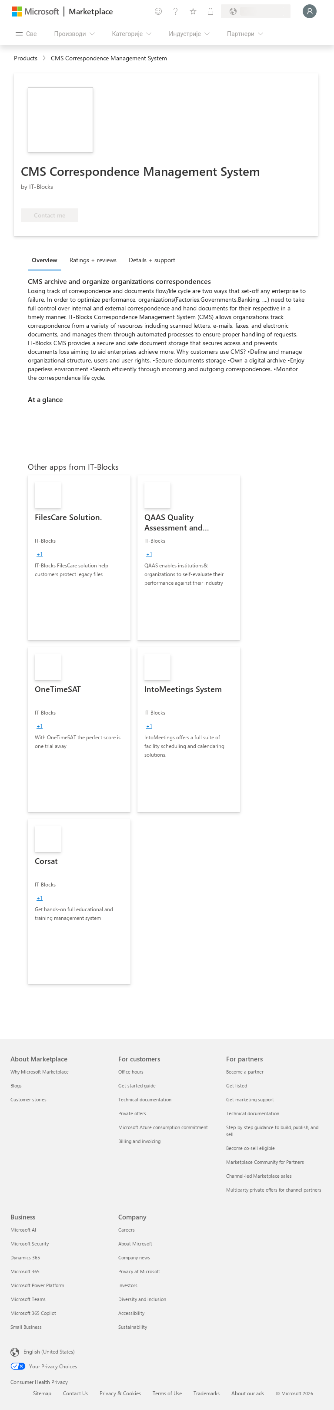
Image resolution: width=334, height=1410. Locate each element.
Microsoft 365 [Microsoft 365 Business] (25, 1271)
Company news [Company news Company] (134, 1257)
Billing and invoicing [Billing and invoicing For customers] (139, 1141)
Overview (44, 260)
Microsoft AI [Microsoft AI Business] (23, 1229)
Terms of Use (167, 1393)
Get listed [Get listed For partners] (236, 1085)
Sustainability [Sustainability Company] (132, 1327)
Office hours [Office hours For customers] (131, 1071)
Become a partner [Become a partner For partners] (245, 1071)
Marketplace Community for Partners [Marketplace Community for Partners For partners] (265, 1162)
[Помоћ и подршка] (176, 11)
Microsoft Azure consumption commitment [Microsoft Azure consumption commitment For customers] (163, 1127)
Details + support (152, 260)
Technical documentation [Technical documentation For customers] (144, 1099)
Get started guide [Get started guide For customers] (137, 1085)
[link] (79, 557)
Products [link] (25, 58)
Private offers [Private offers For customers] (132, 1113)
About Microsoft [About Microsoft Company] (135, 1243)
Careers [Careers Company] (126, 1229)
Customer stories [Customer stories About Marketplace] (28, 1099)
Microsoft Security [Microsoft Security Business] (29, 1243)
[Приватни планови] (210, 11)
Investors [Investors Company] (127, 1285)
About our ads (247, 1393)
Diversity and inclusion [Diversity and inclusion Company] (142, 1299)
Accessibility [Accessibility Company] (131, 1313)
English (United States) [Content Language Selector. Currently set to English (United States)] (49, 1351)
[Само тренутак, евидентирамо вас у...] (309, 11)
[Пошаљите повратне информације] (158, 11)
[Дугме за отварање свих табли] (26, 34)
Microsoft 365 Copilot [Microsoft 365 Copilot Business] (33, 1313)
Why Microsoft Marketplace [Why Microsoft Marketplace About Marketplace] (39, 1071)
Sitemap (42, 1393)
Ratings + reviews (93, 260)
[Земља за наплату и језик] (256, 11)
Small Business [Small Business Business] (26, 1327)
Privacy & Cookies (120, 1393)
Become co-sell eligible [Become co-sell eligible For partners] (250, 1148)
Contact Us (75, 1393)
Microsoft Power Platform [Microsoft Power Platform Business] (37, 1285)
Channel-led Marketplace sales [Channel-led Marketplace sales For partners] (259, 1176)
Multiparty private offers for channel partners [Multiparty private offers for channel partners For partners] (273, 1189)
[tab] (47, 259)
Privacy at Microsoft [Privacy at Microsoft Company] (139, 1271)
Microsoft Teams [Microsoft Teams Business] (28, 1299)
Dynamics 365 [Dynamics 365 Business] (25, 1257)
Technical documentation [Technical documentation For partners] (252, 1113)
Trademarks (207, 1393)
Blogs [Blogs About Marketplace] (16, 1085)
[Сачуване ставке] (193, 11)
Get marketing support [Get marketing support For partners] (250, 1099)
